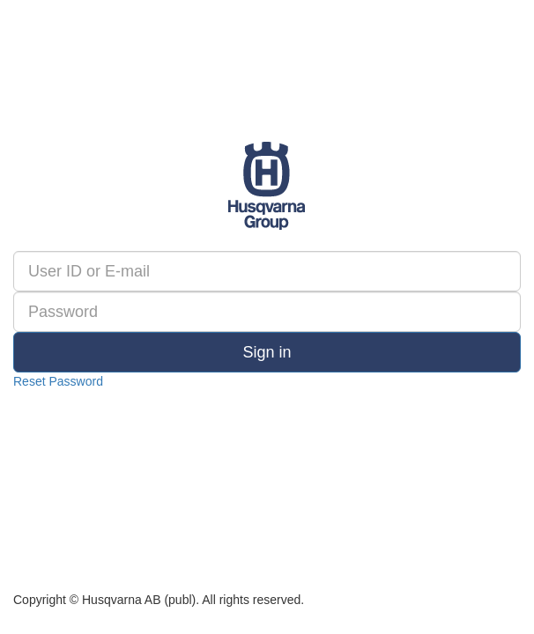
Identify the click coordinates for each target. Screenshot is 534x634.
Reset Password (58, 381)
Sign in (266, 352)
